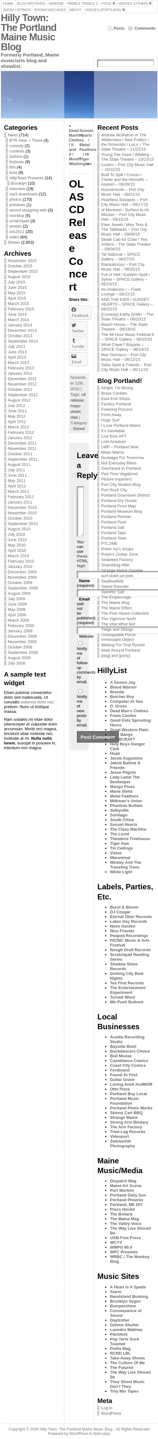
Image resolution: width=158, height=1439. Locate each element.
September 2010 (23, 523)
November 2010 (22, 513)
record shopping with (28, 210)
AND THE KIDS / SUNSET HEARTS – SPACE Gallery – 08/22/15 (127, 304)
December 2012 (22, 378)
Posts (119, 28)
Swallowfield (112, 581)
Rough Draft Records (130, 949)
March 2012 (18, 427)
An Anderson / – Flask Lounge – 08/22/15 (121, 291)
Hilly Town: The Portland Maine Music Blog (29, 32)
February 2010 (21, 561)
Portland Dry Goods (118, 500)
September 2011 (23, 459)
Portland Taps (113, 532)
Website (86, 645)
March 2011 (18, 491)
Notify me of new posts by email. (82, 720)
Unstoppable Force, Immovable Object (118, 637)
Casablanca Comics (129, 1060)
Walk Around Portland (120, 650)
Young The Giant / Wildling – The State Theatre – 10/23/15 (127, 157)
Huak (115, 753)
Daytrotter (119, 1320)
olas (74, 417)
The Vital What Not (118, 624)
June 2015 (17, 287)
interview (17, 188)
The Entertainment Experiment (127, 990)
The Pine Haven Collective (125, 613)
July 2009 (16, 598)
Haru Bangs (121, 734)
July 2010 (16, 534)
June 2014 (17, 314)
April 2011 (17, 486)
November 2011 (22, 448)
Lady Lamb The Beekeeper (125, 779)
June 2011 (17, 475)
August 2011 (19, 464)
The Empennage (116, 597)
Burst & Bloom (124, 907)
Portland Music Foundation (124, 1101)
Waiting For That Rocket (122, 644)
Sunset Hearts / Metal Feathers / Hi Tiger (87, 144)
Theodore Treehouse (130, 838)
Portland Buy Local (128, 1093)
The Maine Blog (115, 602)
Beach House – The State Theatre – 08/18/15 (124, 326)
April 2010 (17, 550)
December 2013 (22, 330)
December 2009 (22, 572)
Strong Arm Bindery (129, 1122)
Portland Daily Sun (128, 1195)
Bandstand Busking (129, 1296)
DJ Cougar (120, 912)
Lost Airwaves (113, 441)
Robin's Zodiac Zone (119, 554)
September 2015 (23, 271)
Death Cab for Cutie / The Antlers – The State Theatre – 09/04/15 (126, 244)
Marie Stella (121, 791)
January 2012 (20, 437)
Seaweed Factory (117, 559)
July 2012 (16, 405)
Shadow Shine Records (123, 966)
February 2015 (21, 309)
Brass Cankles (114, 393)
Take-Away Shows (127, 1358)
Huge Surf (110, 420)
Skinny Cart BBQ (126, 1112)
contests (17, 151)
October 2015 (20, 266)
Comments (145, 28)
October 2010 (20, 518)
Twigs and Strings (117, 629)
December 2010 (22, 507)
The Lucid (119, 834)
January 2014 (20, 325)
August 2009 (19, 593)
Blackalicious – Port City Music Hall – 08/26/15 (122, 267)
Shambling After (115, 565)
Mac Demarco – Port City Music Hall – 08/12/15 (123, 357)
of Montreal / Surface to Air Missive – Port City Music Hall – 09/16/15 (125, 214)
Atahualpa (101, 1433)
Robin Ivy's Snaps (117, 548)
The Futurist (121, 1367)
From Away (111, 414)
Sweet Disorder (115, 586)
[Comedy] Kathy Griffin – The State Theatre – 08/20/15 (127, 316)
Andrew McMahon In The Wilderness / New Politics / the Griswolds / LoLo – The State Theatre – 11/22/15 (125, 142)
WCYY (116, 1242)
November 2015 (22, 260)
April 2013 (17, 357)
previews (17, 204)
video (14, 237)
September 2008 (23, 652)
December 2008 (22, 636)
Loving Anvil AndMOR (131, 1084)
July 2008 (16, 663)
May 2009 (17, 609)
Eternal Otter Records (131, 916)
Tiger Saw (119, 843)
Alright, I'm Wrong (117, 387)
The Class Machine (128, 829)
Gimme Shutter (124, 1325)
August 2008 (19, 657)
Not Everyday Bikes (118, 463)
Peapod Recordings (129, 935)
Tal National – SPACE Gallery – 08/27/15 (120, 256)
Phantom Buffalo (126, 805)
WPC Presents (123, 1252)
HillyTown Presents (26, 178)
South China (122, 819)
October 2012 (20, 389)
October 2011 (20, 453)
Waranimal (120, 857)
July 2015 (16, 282)
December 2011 (22, 443)
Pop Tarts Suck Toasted (124, 1341)
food (13, 172)
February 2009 (21, 625)
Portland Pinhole (116, 516)
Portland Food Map (118, 506)
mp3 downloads (23, 194)
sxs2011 (17, 231)
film (12, 167)
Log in (106, 1408)
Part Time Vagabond (119, 473)
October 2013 (20, 335)
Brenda (117, 692)
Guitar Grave (122, 1079)
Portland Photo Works (131, 1108)
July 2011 (16, 470)
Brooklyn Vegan (125, 1301)
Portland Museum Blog (121, 511)
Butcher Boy (122, 696)
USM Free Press (125, 1237)
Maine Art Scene (125, 1185)
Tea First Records (127, 983)
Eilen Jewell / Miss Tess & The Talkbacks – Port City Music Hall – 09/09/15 (124, 229)
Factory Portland (116, 404)
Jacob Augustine (126, 758)
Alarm (115, 1291)
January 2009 (20, 631)
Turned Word (122, 997)
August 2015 (19, 276)
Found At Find (123, 1074)
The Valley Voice (125, 1223)
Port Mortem (122, 1190)
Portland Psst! (113, 522)
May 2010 (17, 545)
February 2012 (21, 432)
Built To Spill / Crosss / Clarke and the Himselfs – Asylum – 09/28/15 (124, 179)
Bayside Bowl (123, 1046)
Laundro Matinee (126, 1329)
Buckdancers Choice (130, 1051)
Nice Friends (122, 930)
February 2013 (21, 368)
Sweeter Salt (112, 591)
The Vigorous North (118, 618)
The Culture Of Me (127, 1362)
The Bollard (121, 1214)
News (13, 135)
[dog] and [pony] (115, 655)
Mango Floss (122, 786)
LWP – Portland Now (119, 447)
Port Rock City (114, 489)
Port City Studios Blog (120, 484)
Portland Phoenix (126, 1199)
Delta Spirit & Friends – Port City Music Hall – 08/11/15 (126, 367)
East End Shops (115, 398)
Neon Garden (122, 926)
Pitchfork (118, 1334)
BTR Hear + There (26, 140)
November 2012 (22, 384)
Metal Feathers (124, 796)
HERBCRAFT (122, 739)
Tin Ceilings (121, 848)
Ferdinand (120, 1070)
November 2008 (22, 641)
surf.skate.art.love (117, 575)
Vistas (116, 853)
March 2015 (18, 303)
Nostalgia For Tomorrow (122, 457)
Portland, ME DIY (126, 1204)
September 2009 (23, 588)
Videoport (119, 1136)
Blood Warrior (123, 687)
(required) (85, 592)
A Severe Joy (122, 682)
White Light (121, 871)
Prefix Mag (120, 1348)
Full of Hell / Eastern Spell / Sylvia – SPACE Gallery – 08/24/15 (125, 279)
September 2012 (23, 394)
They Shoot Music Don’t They (127, 1384)
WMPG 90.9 (121, 1247)
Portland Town (114, 538)
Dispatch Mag (123, 1181)
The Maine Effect (116, 608)
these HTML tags (82, 570)
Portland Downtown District (125, 495)
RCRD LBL (120, 1353)
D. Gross (118, 706)
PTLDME (109, 543)
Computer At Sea (126, 701)
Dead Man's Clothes (129, 710)
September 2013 (23, 341)
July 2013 (16, 346)
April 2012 (17, 421)
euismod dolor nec (37, 702)
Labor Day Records (128, 921)
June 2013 (17, 351)
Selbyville (119, 810)
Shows (14, 242)
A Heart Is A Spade (128, 1287)
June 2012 (17, 411)
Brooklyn (19, 183)
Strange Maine (123, 1117)
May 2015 (17, 292)
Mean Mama (112, 452)
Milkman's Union (126, 800)
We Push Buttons (126, 1002)
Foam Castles (123, 715)
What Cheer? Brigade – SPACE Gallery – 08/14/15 (125, 347)
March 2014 (18, 319)
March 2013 (18, 362)
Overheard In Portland (121, 468)
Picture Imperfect (116, 479)
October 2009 (20, 582)
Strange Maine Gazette (122, 570)
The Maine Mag (124, 1218)
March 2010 (18, 555)
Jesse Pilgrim (123, 772)
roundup (16, 215)
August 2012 (19, 400)
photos (15, 199)
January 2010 (20, 566)
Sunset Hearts (123, 824)
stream (15, 226)
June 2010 (17, 539)
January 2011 (20, 502)
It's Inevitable (112, 430)
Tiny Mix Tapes (124, 1391)
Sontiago (118, 815)
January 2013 (20, 373)
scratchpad (19, 220)
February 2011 (21, 496)
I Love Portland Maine (121, 425)
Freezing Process (117, 409)
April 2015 (17, 298)
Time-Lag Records (127, 1131)
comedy (16, 145)
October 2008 (20, 647)
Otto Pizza (120, 1089)
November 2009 (22, 577)
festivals (16, 161)
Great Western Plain (129, 729)
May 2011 (17, 480)
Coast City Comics (128, 1065)
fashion (15, 156)
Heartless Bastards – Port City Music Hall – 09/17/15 (124, 202)
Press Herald (122, 1209)
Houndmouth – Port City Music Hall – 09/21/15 (122, 192)
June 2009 (17, 604)
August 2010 (19, 529)
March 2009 (18, 620)
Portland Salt (112, 527)
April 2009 (17, 614)
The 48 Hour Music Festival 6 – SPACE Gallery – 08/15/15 (127, 337)
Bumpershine (123, 1306)
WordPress (111, 1413)
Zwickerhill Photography (122, 1143)
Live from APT (113, 436)
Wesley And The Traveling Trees (125, 864)
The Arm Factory (126, 1127)
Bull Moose (120, 1056)
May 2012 (17, 416)
